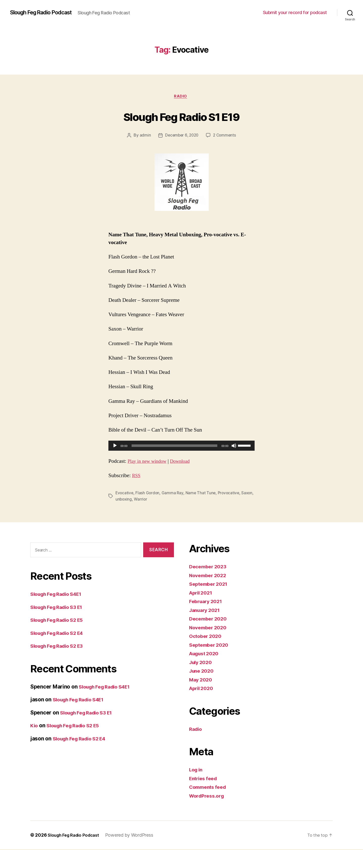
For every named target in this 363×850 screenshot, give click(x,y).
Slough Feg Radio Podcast (45, 13)
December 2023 (209, 567)
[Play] (114, 446)
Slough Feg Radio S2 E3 (60, 646)
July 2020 (202, 663)
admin (143, 136)
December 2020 (209, 619)
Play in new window (149, 462)
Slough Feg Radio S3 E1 (59, 607)
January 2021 (206, 610)
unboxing (137, 499)
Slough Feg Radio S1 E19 (181, 116)
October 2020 (206, 637)
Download (185, 462)
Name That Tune (202, 493)
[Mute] (233, 446)
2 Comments (225, 136)
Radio (181, 97)
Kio (34, 726)
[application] (181, 447)
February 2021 (207, 602)
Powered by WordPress (134, 835)
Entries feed (204, 779)
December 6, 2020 (181, 136)
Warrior (155, 499)
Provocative (230, 493)
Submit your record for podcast (295, 12)
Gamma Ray (174, 493)
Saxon (121, 499)
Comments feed (209, 787)
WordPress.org (208, 796)
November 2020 (209, 628)
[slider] (175, 446)
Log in (196, 770)
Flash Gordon (148, 493)
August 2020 (205, 654)
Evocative (124, 493)
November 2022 (209, 576)
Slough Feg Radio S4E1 (59, 594)
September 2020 (210, 645)
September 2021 (210, 584)
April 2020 (202, 689)
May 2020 (201, 680)
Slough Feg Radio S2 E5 (60, 620)
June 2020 (202, 671)
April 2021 (202, 593)
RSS (136, 476)
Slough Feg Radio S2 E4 (60, 633)
